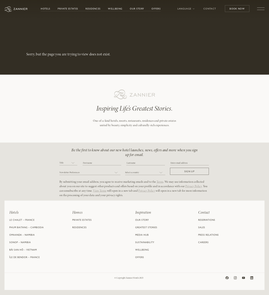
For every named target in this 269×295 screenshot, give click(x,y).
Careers (203, 243)
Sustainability (144, 243)
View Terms (99, 190)
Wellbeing (115, 9)
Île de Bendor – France (24, 258)
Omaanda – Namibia (22, 235)
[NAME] (145, 162)
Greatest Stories (146, 228)
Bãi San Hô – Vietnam (23, 250)
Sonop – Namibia (20, 243)
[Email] (189, 162)
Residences (93, 9)
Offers (156, 9)
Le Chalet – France (22, 220)
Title (61, 163)
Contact (209, 9)
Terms (160, 181)
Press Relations (208, 235)
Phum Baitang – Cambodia (26, 228)
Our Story (137, 9)
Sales (201, 228)
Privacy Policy (193, 186)
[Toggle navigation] (261, 7)
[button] (189, 171)
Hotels (45, 9)
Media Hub (142, 235)
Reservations (206, 220)
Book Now (237, 9)
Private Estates (68, 9)
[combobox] (68, 163)
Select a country (132, 172)
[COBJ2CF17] (102, 162)
